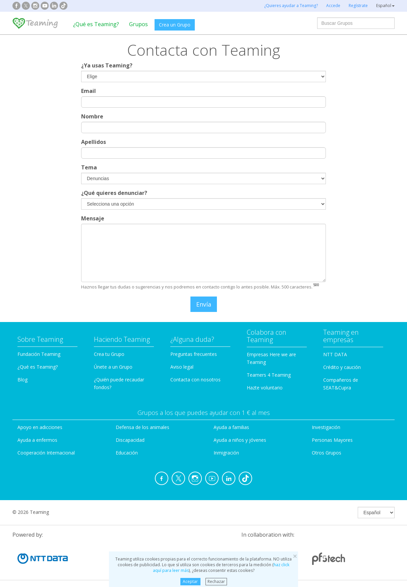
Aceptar (190, 581)
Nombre (92, 116)
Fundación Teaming (38, 354)
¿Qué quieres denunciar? (114, 193)
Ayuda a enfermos (37, 440)
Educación (127, 452)
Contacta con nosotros (195, 379)
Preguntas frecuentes (193, 354)
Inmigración (226, 452)
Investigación (326, 427)
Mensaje (92, 218)
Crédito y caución (342, 367)
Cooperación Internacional (46, 452)
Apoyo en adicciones (39, 427)
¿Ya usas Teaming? (106, 65)
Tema (89, 167)
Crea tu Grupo (109, 354)
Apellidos (93, 142)
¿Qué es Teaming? (96, 24)
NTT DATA (335, 354)
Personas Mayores (332, 440)
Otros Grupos (326, 452)
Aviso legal (181, 367)
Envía (203, 304)
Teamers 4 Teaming (269, 375)
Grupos (138, 24)
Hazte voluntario (265, 387)
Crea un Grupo (174, 24)
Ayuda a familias (231, 427)
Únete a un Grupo (113, 367)
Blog (22, 379)
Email (88, 91)
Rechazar (216, 581)
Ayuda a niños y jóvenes (240, 440)
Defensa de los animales (142, 427)
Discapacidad (130, 440)
